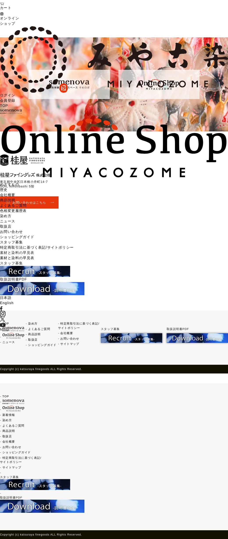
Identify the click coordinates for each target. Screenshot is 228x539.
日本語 (5, 298)
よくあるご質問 (13, 205)
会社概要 (7, 195)
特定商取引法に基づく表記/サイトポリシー (37, 247)
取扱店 (5, 226)
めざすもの (9, 184)
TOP (4, 106)
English (7, 303)
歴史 (4, 190)
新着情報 (8, 415)
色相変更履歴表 (13, 211)
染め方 (5, 216)
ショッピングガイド (17, 237)
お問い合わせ (11, 232)
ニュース (7, 221)
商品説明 (7, 200)
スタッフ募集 (11, 242)
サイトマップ (69, 343)
